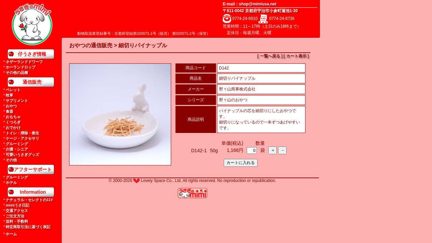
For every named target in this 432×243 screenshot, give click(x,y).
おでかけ (13, 128)
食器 (9, 111)
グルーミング (17, 144)
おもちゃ (13, 117)
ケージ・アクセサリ (22, 138)
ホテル (11, 183)
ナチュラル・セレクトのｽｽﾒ (29, 200)
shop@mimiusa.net (257, 4)
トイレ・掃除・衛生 (22, 133)
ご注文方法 (15, 216)
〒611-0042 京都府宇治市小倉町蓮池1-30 (260, 10)
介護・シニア (17, 149)
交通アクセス (17, 211)
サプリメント (17, 101)
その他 (11, 160)
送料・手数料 (17, 221)
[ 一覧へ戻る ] (269, 56)
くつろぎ (13, 122)
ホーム (11, 234)
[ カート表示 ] (296, 56)
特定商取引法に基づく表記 (28, 227)
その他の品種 (17, 73)
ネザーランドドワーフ (24, 62)
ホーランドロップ (20, 67)
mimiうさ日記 (17, 205)
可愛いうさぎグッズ (22, 155)
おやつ (11, 106)
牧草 (9, 95)
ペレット (13, 90)
